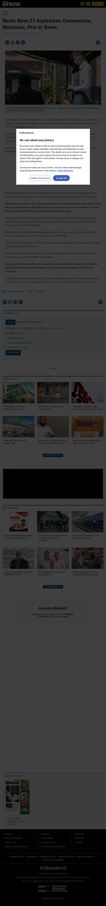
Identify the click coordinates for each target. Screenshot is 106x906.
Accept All (61, 177)
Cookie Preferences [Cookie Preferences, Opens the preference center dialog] (40, 177)
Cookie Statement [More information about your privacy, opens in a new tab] (65, 170)
